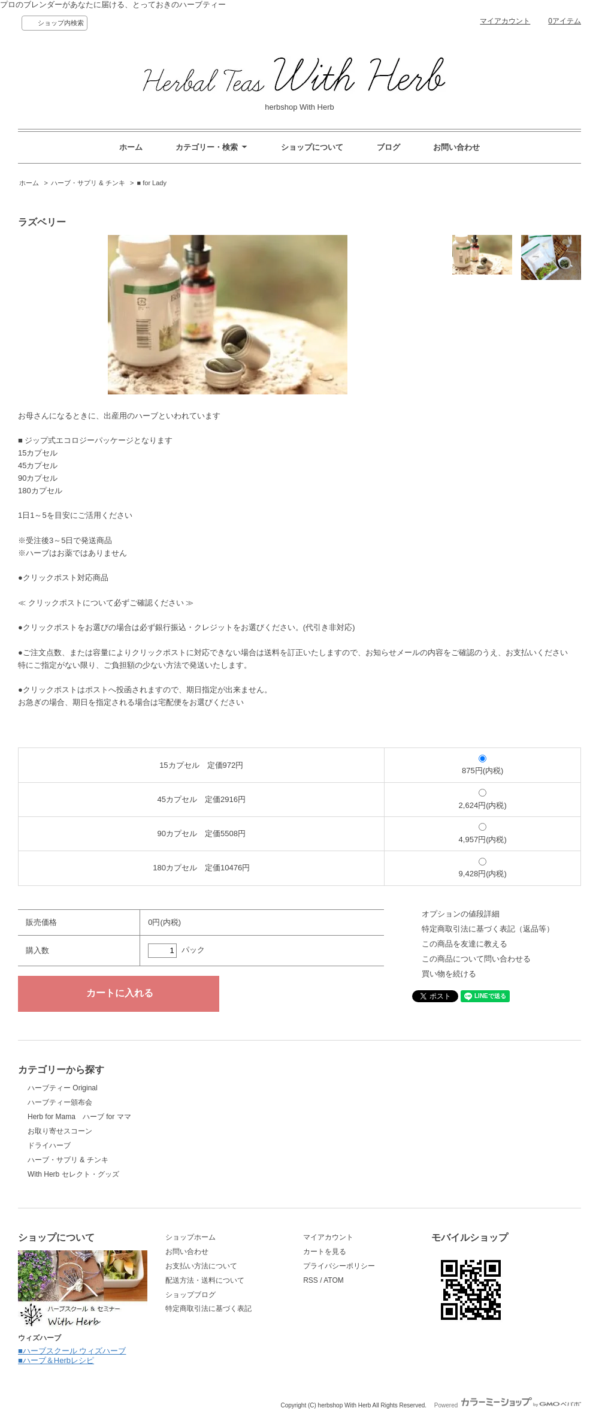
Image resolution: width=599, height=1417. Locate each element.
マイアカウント (505, 21)
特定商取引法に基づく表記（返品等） (488, 928)
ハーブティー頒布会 (60, 1102)
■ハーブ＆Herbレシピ (56, 1360)
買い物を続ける (449, 973)
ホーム (131, 147)
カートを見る (324, 1251)
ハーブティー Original (63, 1088)
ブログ (388, 147)
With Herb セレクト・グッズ (73, 1174)
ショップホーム (190, 1237)
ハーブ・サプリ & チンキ (88, 182)
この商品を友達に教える (464, 943)
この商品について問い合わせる (476, 958)
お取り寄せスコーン (60, 1131)
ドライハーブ (49, 1145)
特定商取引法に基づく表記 (208, 1308)
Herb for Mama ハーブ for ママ (79, 1117)
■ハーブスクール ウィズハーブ (72, 1350)
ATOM (333, 1280)
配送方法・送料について (204, 1280)
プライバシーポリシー (339, 1266)
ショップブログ (190, 1295)
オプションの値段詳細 (461, 913)
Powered (507, 1405)
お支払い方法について (201, 1266)
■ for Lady (152, 182)
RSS (310, 1280)
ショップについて (312, 147)
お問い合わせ (456, 147)
